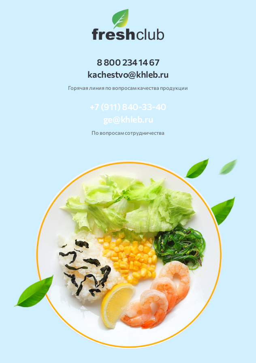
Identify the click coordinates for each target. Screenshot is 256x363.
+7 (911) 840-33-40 (128, 106)
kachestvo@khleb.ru (127, 74)
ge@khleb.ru (128, 119)
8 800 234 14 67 (128, 62)
